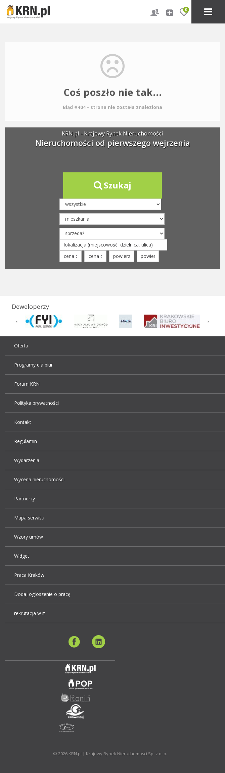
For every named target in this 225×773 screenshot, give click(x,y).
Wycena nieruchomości (39, 479)
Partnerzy (24, 498)
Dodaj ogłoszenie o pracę (42, 594)
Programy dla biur (33, 365)
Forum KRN (27, 384)
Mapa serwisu (29, 517)
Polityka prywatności (36, 403)
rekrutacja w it (29, 613)
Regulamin (25, 441)
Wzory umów (28, 537)
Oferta (21, 345)
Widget (21, 556)
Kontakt (22, 422)
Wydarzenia (26, 460)
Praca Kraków (29, 575)
